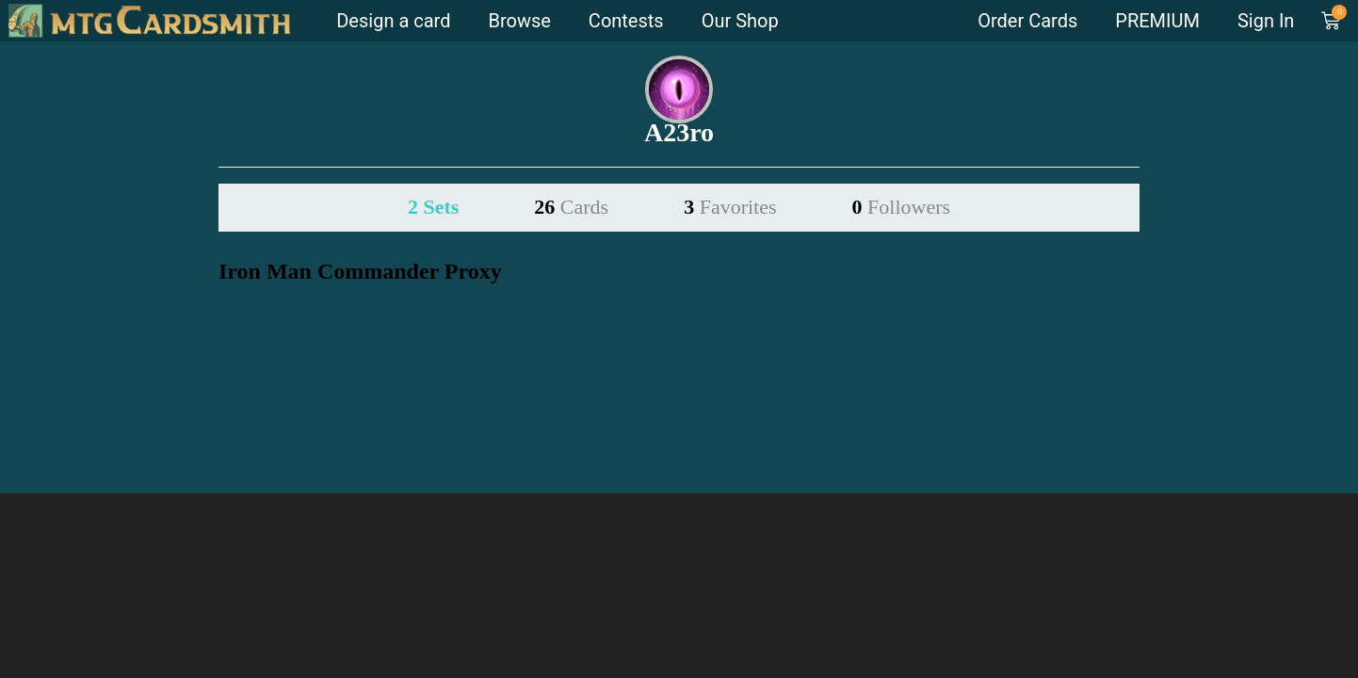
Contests (626, 20)
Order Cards (1027, 20)
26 (571, 206)
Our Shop (740, 20)
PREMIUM (1157, 20)
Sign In (1265, 20)
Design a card (393, 20)
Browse (519, 20)
